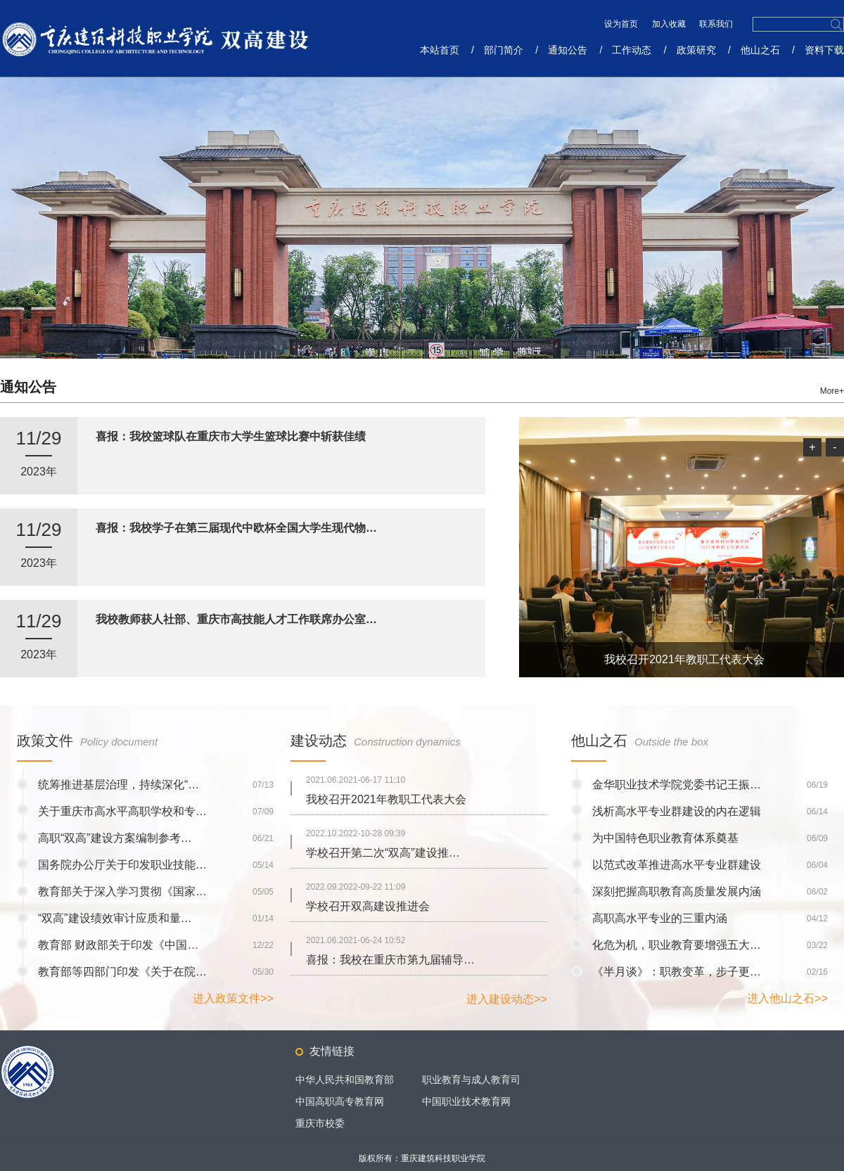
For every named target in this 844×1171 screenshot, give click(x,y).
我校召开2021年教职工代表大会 (684, 659)
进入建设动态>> (506, 999)
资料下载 (824, 50)
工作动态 (631, 50)
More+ (832, 391)
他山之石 (760, 50)
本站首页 (439, 50)
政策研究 (696, 50)
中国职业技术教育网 (466, 1101)
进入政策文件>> (233, 998)
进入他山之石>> (787, 998)
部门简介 (503, 50)
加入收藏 (670, 24)
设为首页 (622, 24)
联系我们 (716, 24)
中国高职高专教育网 (339, 1101)
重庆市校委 (320, 1123)
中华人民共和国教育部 (344, 1079)
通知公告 (567, 50)
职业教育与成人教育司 (471, 1079)
